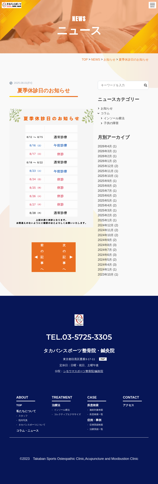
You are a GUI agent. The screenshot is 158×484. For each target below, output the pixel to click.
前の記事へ (42, 257)
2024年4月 (105, 264)
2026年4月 (105, 146)
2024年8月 (105, 245)
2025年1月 (105, 220)
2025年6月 (105, 195)
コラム (105, 113)
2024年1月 (105, 269)
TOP (19, 405)
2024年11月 (106, 230)
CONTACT (131, 397)
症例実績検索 (96, 424)
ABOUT (22, 397)
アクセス (128, 405)
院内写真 (23, 420)
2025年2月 (105, 215)
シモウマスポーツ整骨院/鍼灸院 (83, 371)
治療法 (56, 405)
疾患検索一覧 (96, 414)
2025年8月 (105, 185)
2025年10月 (106, 175)
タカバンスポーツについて (32, 424)
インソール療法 (114, 118)
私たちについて (26, 411)
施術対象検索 (96, 410)
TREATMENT (61, 397)
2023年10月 (106, 274)
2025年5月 (105, 200)
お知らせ (107, 108)
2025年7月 (105, 190)
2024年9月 (105, 240)
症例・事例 (94, 420)
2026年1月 (105, 161)
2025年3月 (105, 210)
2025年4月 (105, 205)
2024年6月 (105, 254)
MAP (103, 358)
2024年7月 (105, 249)
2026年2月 (105, 156)
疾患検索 (93, 405)
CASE (92, 397)
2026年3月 (105, 151)
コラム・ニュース (27, 430)
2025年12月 (106, 166)
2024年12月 (106, 225)
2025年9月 (105, 180)
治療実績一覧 (96, 429)
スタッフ (23, 416)
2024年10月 (106, 235)
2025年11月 (106, 171)
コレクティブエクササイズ (67, 414)
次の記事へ (64, 257)
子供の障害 (111, 123)
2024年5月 (105, 259)
